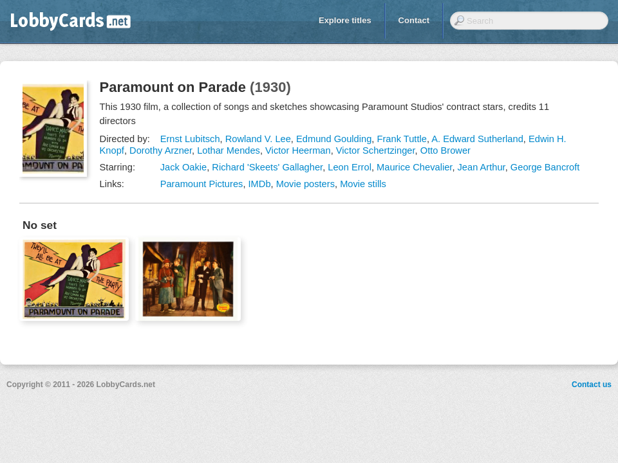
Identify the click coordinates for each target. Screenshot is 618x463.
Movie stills (363, 184)
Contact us (592, 384)
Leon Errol (349, 167)
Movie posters (305, 184)
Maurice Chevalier (414, 167)
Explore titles (345, 20)
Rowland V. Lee (258, 139)
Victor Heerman (298, 150)
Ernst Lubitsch (190, 139)
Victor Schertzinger (375, 150)
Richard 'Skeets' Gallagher (267, 167)
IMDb (259, 184)
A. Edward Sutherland (477, 139)
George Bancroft (545, 167)
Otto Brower (445, 150)
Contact (413, 20)
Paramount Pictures (201, 184)
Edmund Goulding (333, 139)
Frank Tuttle (402, 139)
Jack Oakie (183, 167)
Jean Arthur (481, 167)
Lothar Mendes (228, 150)
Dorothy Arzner (160, 150)
